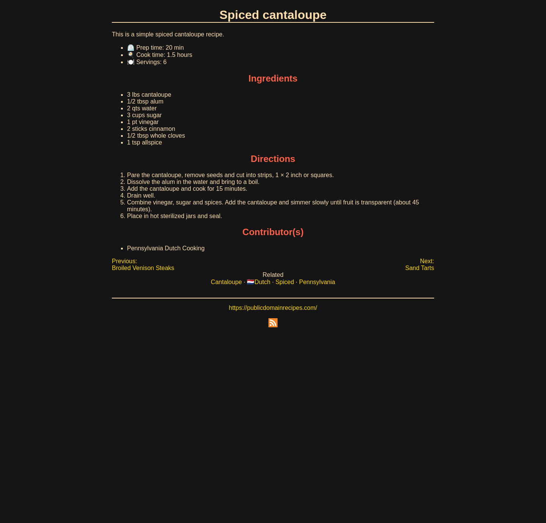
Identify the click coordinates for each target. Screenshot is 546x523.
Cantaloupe (226, 282)
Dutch (262, 282)
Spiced (284, 282)
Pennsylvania (317, 282)
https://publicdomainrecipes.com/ (273, 308)
